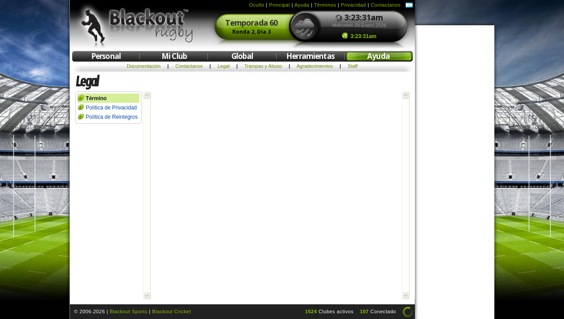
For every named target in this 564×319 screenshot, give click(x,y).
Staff (352, 66)
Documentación (143, 66)
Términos (325, 5)
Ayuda (302, 5)
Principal (279, 5)
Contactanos (386, 5)
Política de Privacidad (111, 108)
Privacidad (353, 5)
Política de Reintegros (112, 117)
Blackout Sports (128, 311)
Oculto (257, 5)
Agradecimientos (315, 66)
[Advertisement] (454, 163)
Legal (224, 66)
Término (96, 98)
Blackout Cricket (171, 311)
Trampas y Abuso (263, 66)
